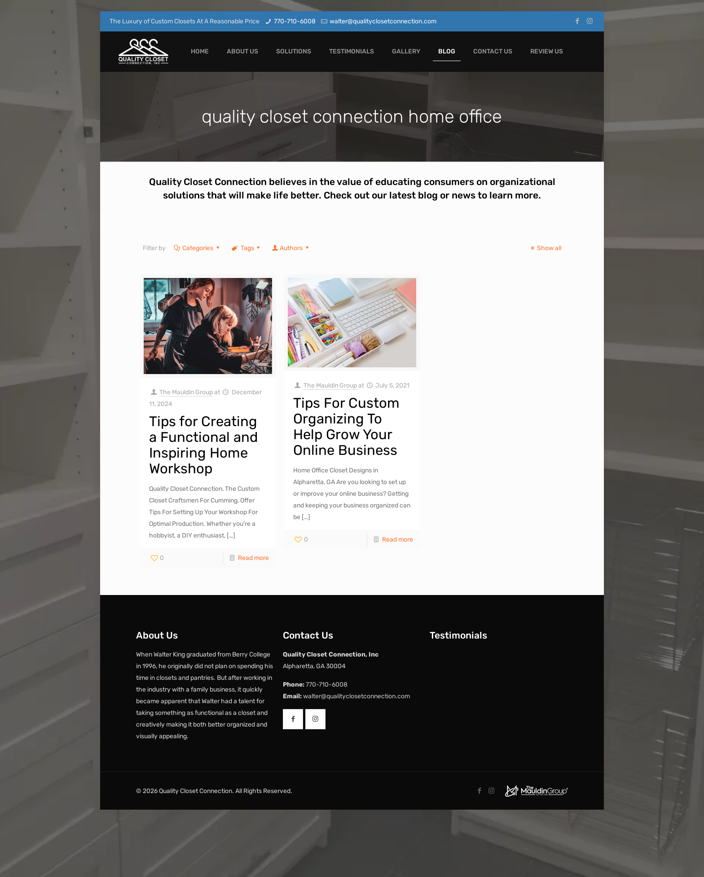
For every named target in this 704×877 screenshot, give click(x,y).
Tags (246, 248)
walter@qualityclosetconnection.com (383, 21)
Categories (197, 248)
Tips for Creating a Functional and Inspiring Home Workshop (203, 445)
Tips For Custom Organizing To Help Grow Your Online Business (346, 426)
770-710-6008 (295, 21)
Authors (291, 248)
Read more (253, 558)
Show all (545, 248)
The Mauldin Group (186, 392)
